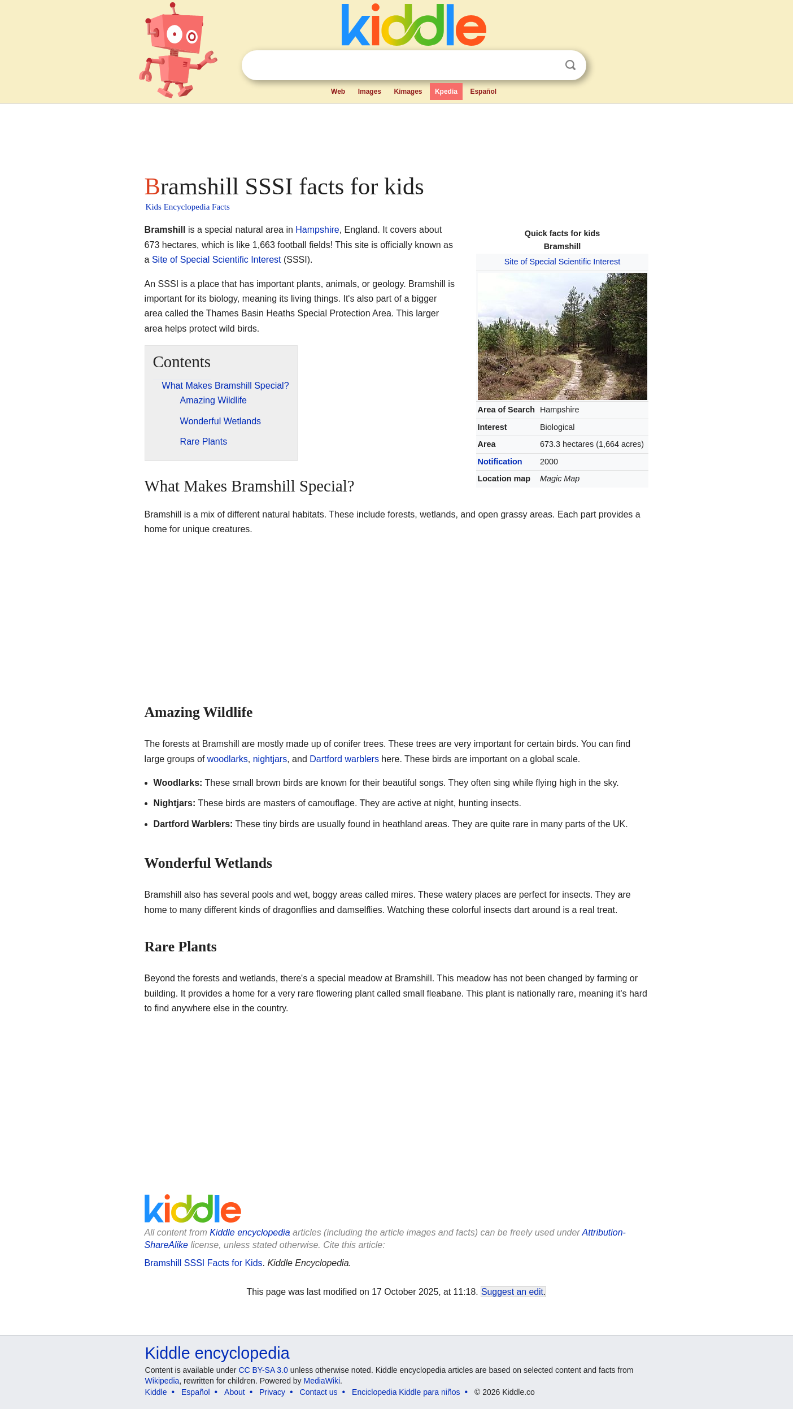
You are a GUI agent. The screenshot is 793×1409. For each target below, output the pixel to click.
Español (483, 91)
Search (570, 65)
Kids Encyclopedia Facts (188, 206)
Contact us (319, 1392)
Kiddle (156, 1392)
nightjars (270, 759)
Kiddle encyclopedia (250, 1232)
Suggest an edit (512, 1292)
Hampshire (317, 229)
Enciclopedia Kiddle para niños (406, 1392)
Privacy (272, 1392)
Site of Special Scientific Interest (562, 261)
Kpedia (446, 91)
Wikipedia (162, 1380)
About (234, 1392)
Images (369, 91)
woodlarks (227, 759)
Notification (500, 461)
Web (338, 91)
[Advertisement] (396, 136)
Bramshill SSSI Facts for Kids (204, 1263)
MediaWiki (322, 1380)
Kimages (408, 91)
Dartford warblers (344, 759)
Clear (547, 65)
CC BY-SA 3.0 (262, 1370)
